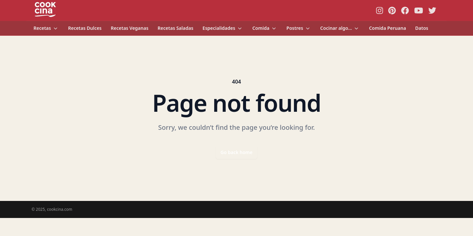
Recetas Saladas (175, 28)
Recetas (46, 28)
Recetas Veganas (129, 28)
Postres (298, 28)
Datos (421, 28)
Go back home (236, 152)
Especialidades (223, 28)
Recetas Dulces (84, 28)
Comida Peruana (387, 28)
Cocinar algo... (340, 28)
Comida (264, 28)
